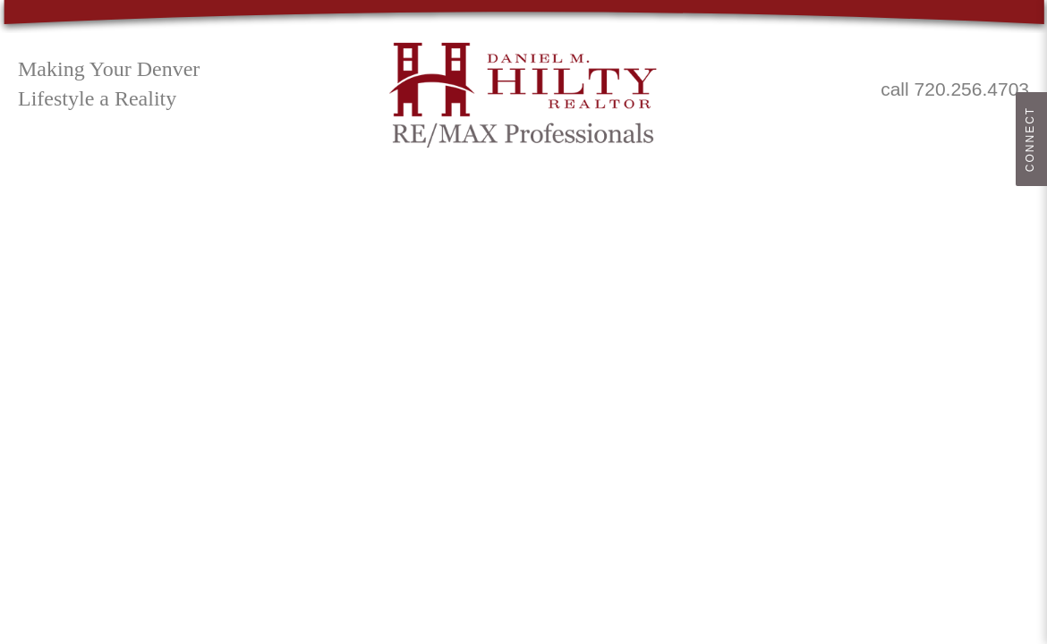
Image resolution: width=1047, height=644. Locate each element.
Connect (1030, 139)
